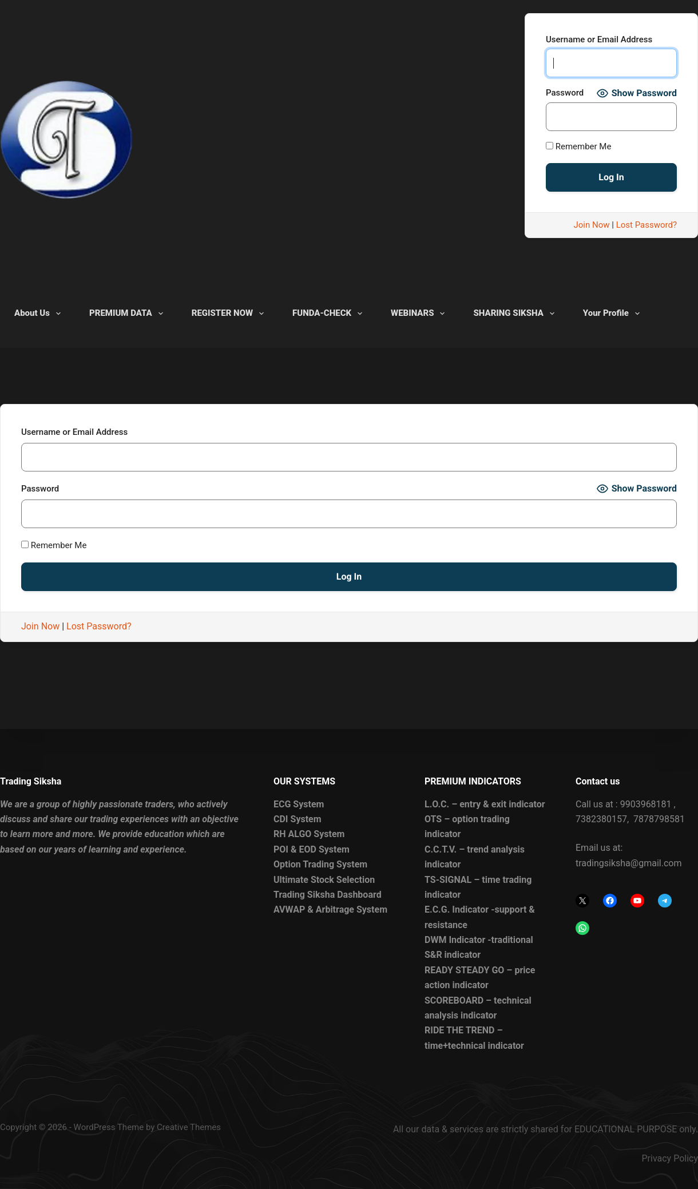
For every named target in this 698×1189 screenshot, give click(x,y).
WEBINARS (420, 313)
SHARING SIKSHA (515, 313)
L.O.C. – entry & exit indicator (485, 804)
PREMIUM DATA (128, 313)
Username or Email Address (599, 39)
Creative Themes (189, 1127)
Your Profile (613, 313)
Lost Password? (646, 225)
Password (565, 93)
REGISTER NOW (230, 313)
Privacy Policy (670, 1158)
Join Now (592, 225)
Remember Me (578, 146)
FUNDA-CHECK (329, 313)
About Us (39, 313)
